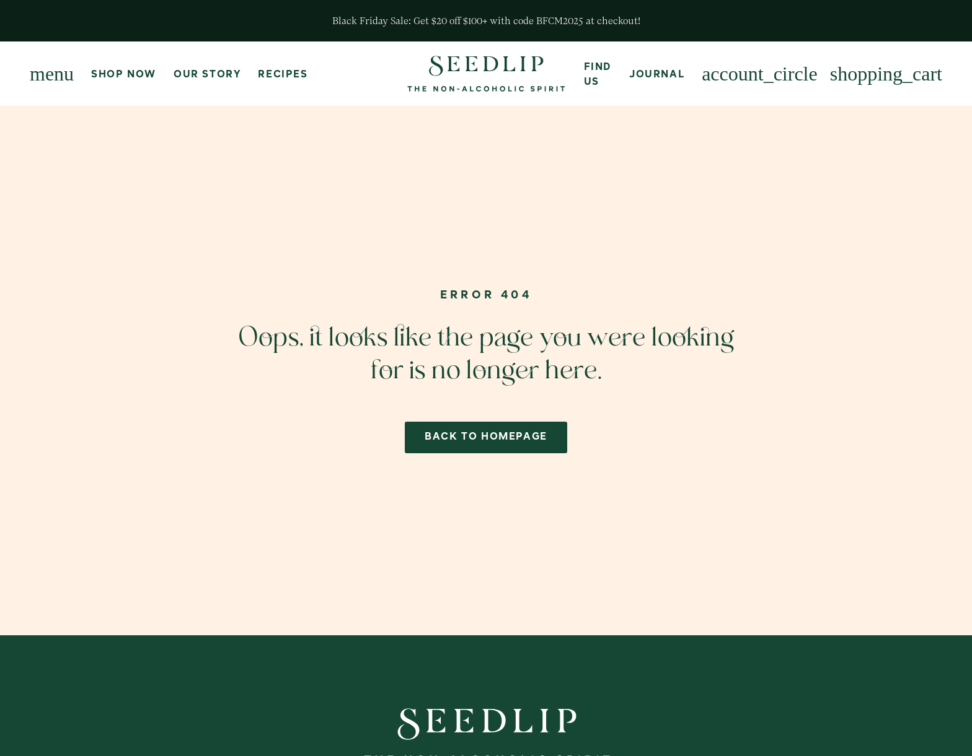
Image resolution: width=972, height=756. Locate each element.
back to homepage (486, 437)
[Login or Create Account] (760, 74)
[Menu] (52, 74)
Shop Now (123, 75)
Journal (656, 75)
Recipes (282, 75)
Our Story (207, 75)
